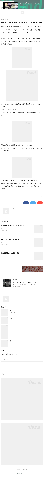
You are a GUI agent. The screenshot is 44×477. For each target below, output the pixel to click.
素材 (11, 354)
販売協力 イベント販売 (16, 341)
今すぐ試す (23, 7)
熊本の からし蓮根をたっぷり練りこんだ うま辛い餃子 (24, 310)
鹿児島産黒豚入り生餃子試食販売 (10, 253)
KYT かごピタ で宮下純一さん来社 (10, 239)
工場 (4, 354)
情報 (18, 354)
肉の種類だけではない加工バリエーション (12, 225)
